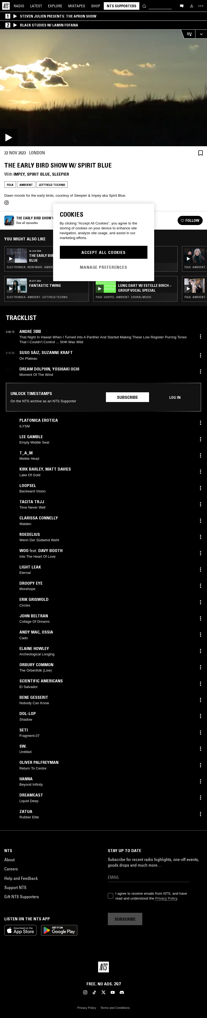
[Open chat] (181, 5)
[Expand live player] (201, 34)
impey (19, 174)
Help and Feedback (21, 878)
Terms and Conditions (115, 1007)
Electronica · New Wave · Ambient (32, 267)
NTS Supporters (121, 6)
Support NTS (15, 887)
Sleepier (60, 174)
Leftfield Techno (52, 185)
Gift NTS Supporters (21, 896)
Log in (175, 397)
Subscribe (127, 397)
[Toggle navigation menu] (200, 6)
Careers (11, 868)
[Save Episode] (200, 152)
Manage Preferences (103, 267)
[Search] (144, 5)
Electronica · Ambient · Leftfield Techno (37, 297)
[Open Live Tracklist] (188, 34)
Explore (55, 6)
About (9, 859)
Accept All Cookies (103, 252)
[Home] (6, 6)
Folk (10, 185)
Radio (19, 6)
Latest (36, 6)
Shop (95, 6)
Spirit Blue (38, 174)
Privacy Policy (166, 898)
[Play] (103, 88)
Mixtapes (76, 6)
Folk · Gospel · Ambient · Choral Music (123, 297)
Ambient (26, 185)
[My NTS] (191, 6)
